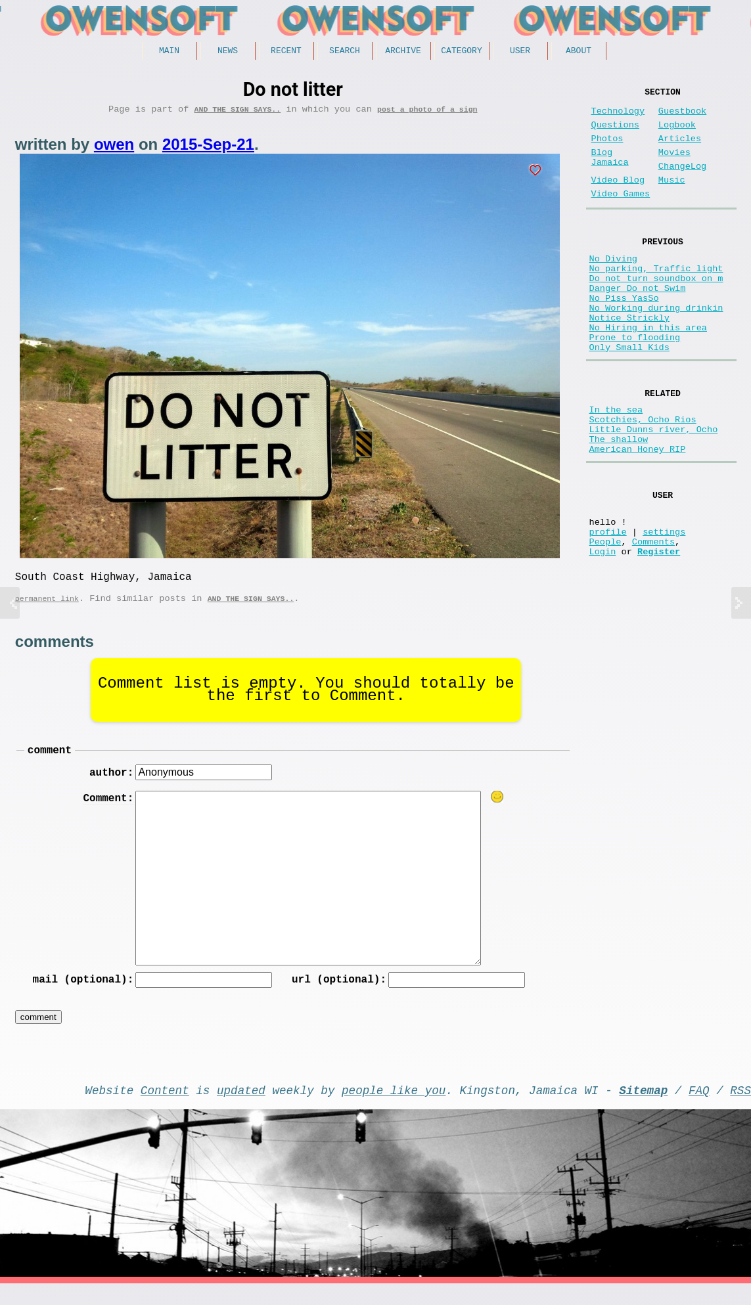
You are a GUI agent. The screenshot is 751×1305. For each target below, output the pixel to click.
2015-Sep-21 (208, 149)
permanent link (47, 608)
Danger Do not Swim (637, 322)
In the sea (616, 464)
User (520, 52)
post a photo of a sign (427, 113)
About (578, 52)
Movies (674, 166)
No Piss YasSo (624, 334)
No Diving (613, 284)
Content (165, 1109)
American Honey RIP (637, 514)
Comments (653, 619)
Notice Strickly (629, 359)
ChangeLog (682, 182)
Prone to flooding (635, 384)
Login (602, 631)
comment (50, 762)
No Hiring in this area (648, 372)
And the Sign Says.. (237, 113)
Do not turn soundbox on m (656, 309)
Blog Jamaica (610, 172)
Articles (679, 149)
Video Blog (618, 198)
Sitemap (643, 1109)
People (605, 619)
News (227, 52)
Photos (607, 149)
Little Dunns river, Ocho (653, 489)
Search (344, 52)
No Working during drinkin (656, 347)
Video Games (620, 215)
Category (461, 52)
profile (608, 606)
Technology (618, 116)
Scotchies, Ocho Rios (642, 476)
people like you (393, 1109)
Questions (615, 133)
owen (114, 149)
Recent (286, 52)
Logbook (677, 133)
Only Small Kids (629, 397)
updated (241, 1109)
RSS (740, 1109)
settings (664, 606)
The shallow (619, 501)
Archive (403, 52)
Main (169, 52)
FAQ (699, 1109)
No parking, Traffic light (656, 297)
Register (658, 631)
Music (671, 198)
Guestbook (682, 116)
